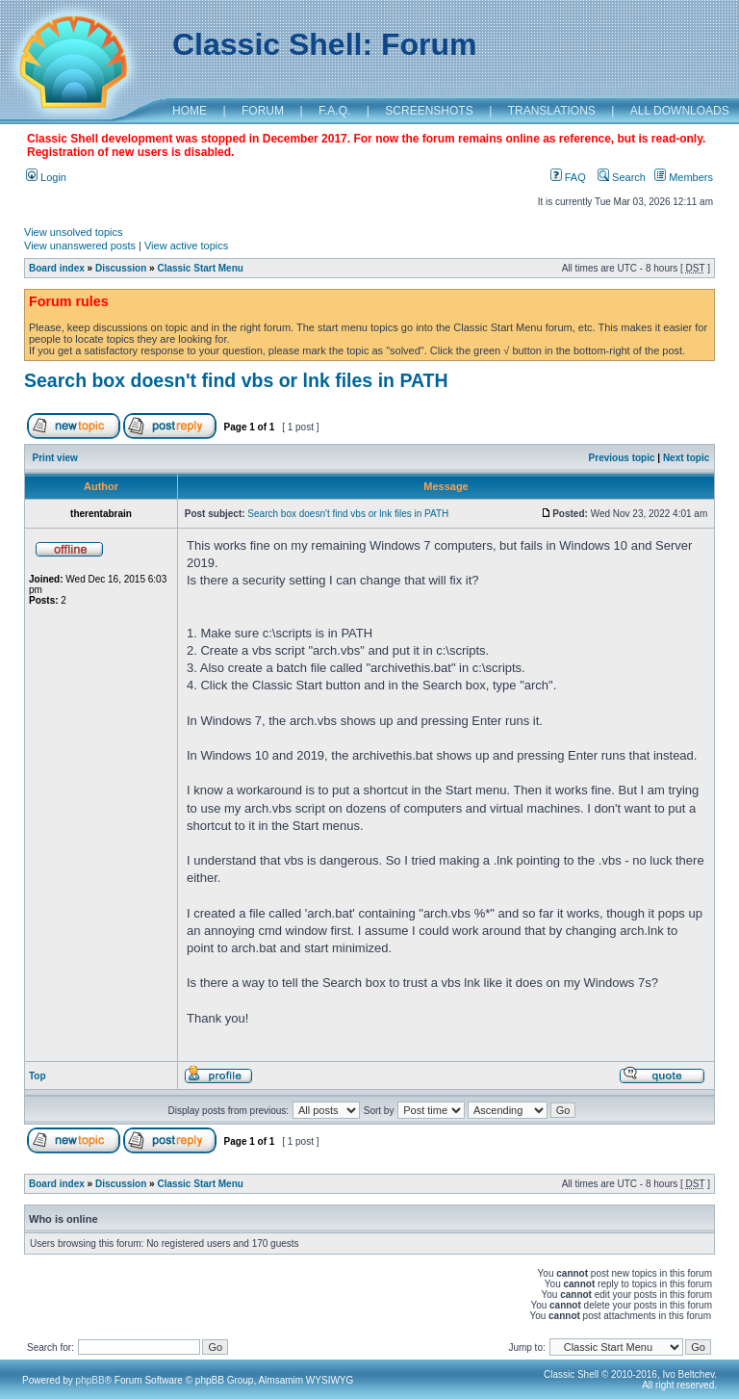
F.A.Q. (334, 110)
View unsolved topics (73, 232)
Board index (57, 268)
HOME (189, 110)
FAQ (568, 177)
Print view (55, 458)
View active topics (186, 245)
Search (622, 177)
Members (683, 177)
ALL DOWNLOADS (679, 110)
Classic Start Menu (199, 268)
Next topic (686, 458)
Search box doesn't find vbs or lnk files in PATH (236, 380)
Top (37, 1076)
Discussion (120, 268)
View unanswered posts (80, 245)
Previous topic (622, 458)
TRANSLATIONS (552, 110)
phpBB (90, 1380)
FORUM (263, 110)
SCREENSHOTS (428, 110)
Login (46, 177)
